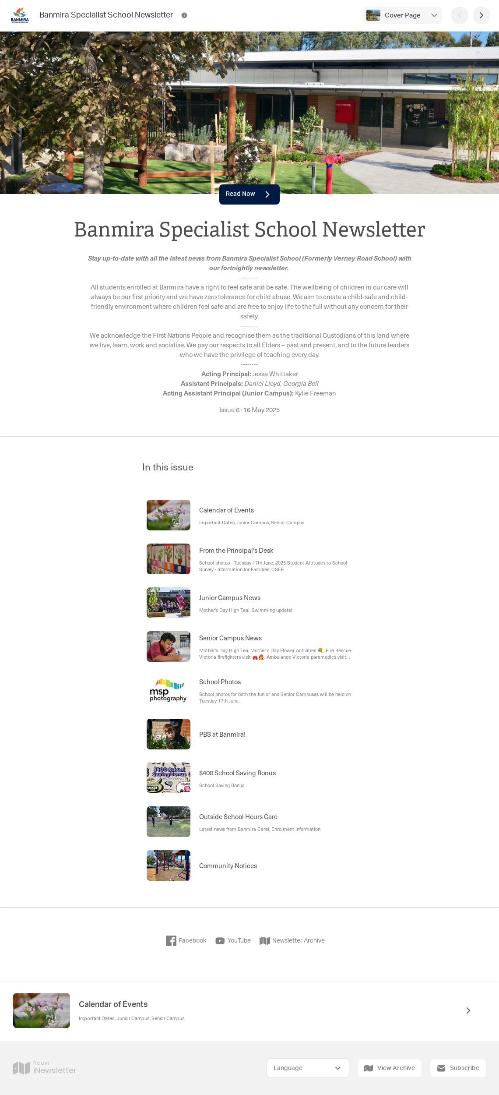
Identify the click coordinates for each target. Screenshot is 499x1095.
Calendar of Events (113, 1005)
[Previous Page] (459, 15)
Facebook (186, 941)
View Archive (389, 1068)
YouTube (233, 941)
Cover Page (403, 15)
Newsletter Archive (292, 941)
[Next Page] (481, 15)
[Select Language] (308, 1068)
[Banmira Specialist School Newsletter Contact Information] (184, 15)
